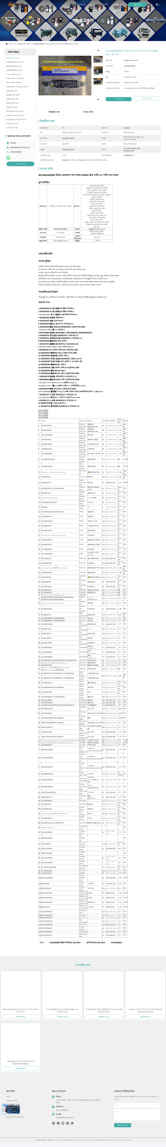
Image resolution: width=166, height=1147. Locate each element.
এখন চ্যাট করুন (20, 164)
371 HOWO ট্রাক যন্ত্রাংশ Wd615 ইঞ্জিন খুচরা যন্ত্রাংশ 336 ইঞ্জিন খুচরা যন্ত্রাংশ (103, 1013)
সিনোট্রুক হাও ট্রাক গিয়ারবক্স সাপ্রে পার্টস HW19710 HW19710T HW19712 (145, 1013)
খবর (8, 1111)
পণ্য (94, 4)
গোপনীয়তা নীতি (40, 1142)
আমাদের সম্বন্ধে (83, 4)
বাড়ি (74, 4)
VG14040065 (116, 945)
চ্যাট (137, 4)
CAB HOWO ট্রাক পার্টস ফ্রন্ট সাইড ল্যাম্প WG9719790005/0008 (20, 1065)
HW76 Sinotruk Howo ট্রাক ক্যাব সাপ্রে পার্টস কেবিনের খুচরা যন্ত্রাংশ (21, 1013)
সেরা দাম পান (118, 99)
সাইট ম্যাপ (50, 1142)
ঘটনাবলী (104, 4)
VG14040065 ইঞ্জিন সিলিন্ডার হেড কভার (64, 945)
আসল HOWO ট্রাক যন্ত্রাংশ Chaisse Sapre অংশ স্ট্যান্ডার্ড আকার (62, 1013)
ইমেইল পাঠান (123, 1127)
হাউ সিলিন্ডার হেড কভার (95, 945)
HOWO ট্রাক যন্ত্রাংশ (24, 44)
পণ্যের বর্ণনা (88, 112)
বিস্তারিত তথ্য (54, 112)
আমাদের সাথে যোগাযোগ (117, 4)
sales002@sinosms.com (20, 147)
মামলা (8, 1115)
